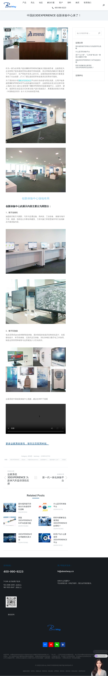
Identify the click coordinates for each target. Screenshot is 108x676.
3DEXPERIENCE (14, 459)
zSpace (24, 459)
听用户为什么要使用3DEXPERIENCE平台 (60, 538)
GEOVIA (68, 671)
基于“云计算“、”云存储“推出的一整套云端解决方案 (88, 56)
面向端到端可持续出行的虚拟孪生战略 (24, 506)
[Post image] (9, 507)
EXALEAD (74, 671)
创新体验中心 (43, 459)
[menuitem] (24, 2)
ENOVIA (44, 671)
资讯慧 (8, 30)
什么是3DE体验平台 (59, 505)
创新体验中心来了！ (55, 459)
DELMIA (50, 671)
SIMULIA (38, 671)
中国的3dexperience (33, 459)
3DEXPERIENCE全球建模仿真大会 (25, 537)
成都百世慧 (26, 671)
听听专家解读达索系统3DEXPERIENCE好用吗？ (60, 521)
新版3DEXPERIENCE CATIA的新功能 (25, 520)
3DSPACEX (81, 671)
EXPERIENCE (25, 80)
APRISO (56, 671)
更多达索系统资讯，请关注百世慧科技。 (27, 443)
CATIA (33, 671)
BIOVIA (62, 671)
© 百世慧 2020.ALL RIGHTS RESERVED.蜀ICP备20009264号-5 (54, 665)
